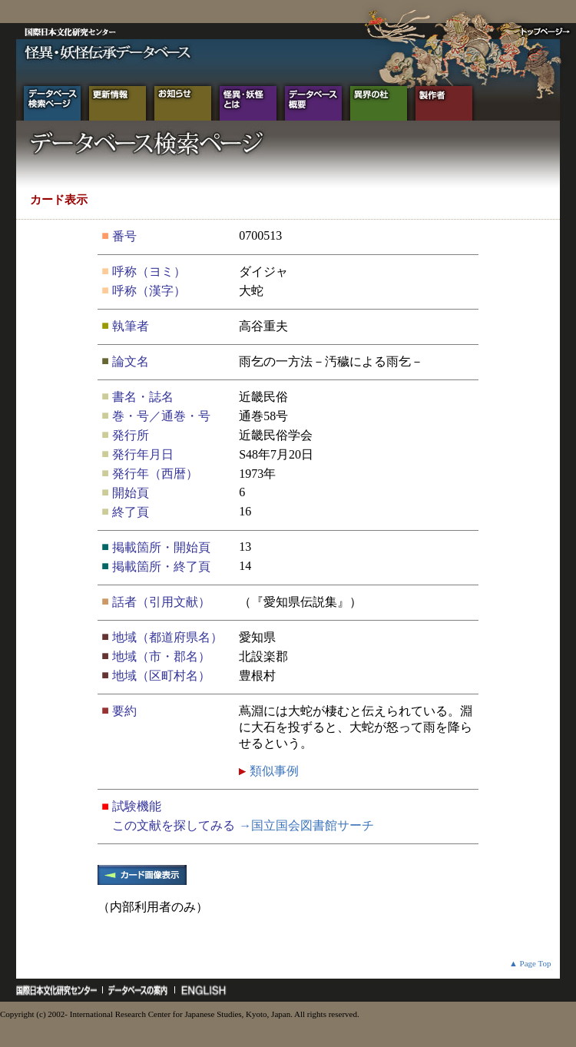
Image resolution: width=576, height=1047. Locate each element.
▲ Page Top (530, 963)
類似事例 (273, 770)
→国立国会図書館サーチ (306, 825)
